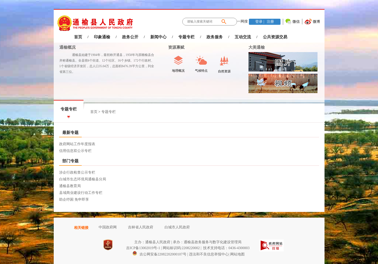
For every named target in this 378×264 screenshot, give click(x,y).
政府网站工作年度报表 (77, 144)
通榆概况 (67, 47)
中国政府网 (108, 227)
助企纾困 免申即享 (74, 199)
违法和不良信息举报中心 (209, 254)
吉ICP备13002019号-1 (143, 248)
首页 (78, 37)
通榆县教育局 (70, 186)
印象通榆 (102, 37)
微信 (296, 21)
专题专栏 (186, 37)
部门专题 (70, 161)
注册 (270, 21)
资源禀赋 (174, 47)
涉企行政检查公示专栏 (77, 172)
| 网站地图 (237, 254)
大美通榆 (256, 47)
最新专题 (70, 132)
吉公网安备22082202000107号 (159, 254)
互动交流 (243, 37)
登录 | (260, 21)
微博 (316, 21)
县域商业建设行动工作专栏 (80, 193)
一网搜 (242, 21)
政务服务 (214, 37)
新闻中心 (158, 37)
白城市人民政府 (177, 227)
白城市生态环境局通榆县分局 (82, 179)
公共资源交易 (275, 37)
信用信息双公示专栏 (75, 151)
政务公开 (130, 37)
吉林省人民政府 (140, 227)
